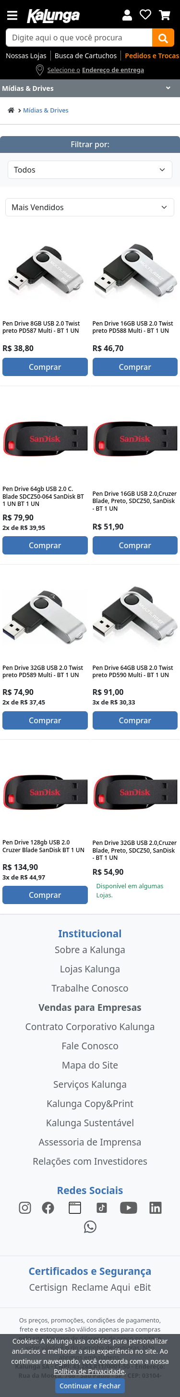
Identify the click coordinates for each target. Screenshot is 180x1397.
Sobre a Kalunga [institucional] (90, 949)
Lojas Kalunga (90, 968)
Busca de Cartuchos (86, 55)
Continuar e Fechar (90, 1385)
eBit (142, 1287)
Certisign (48, 1287)
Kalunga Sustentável (90, 1122)
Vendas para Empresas (90, 1007)
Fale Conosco (90, 1045)
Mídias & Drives (46, 110)
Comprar (45, 367)
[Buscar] (163, 37)
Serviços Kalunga (90, 1084)
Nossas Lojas (26, 55)
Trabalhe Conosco (89, 988)
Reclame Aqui (101, 1287)
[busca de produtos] (79, 37)
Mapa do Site (90, 1064)
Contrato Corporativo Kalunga (90, 1026)
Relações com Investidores (90, 1161)
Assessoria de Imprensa (89, 1141)
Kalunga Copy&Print (90, 1103)
